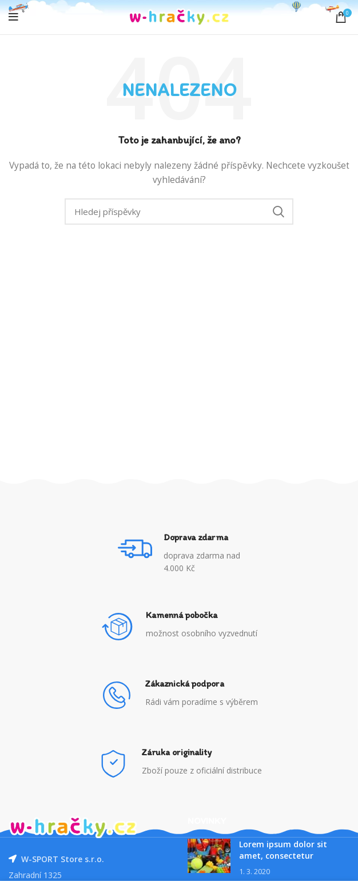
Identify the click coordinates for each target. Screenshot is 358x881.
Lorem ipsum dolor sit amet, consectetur (283, 850)
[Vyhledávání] (179, 211)
